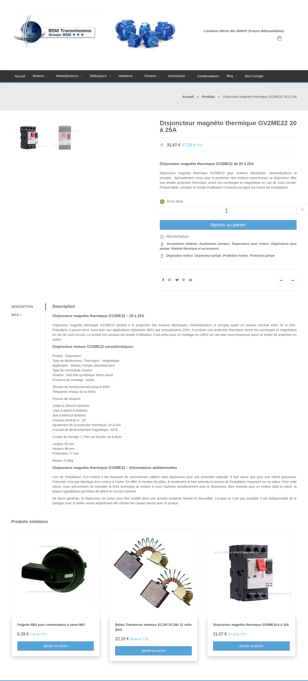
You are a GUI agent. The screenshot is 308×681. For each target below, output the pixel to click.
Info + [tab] (16, 315)
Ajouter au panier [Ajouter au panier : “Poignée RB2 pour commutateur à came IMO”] (55, 646)
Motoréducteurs (67, 76)
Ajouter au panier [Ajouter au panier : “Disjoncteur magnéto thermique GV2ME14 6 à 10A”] (251, 646)
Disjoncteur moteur (179, 255)
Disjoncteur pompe (208, 255)
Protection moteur (235, 255)
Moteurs (39, 76)
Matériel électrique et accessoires (195, 248)
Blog (230, 76)
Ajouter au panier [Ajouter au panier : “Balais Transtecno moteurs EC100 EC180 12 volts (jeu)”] (153, 651)
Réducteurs (98, 76)
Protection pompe (262, 255)
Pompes (150, 76)
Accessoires (176, 76)
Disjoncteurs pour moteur (250, 244)
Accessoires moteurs (182, 244)
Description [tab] (22, 306)
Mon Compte (254, 76)
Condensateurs (208, 76)
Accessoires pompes (214, 244)
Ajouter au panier (228, 224)
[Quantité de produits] (228, 210)
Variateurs (125, 76)
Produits (208, 96)
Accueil (20, 76)
